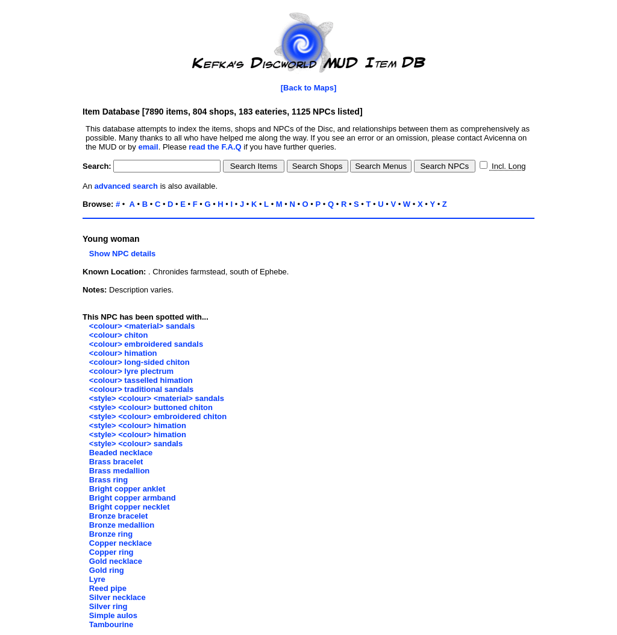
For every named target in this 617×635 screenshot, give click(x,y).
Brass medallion (119, 470)
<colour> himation (123, 353)
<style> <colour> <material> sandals (156, 398)
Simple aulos (113, 615)
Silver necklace (117, 597)
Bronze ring (111, 534)
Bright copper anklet (127, 488)
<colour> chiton (118, 335)
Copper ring (111, 552)
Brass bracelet (116, 461)
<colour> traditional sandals (141, 389)
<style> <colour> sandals (136, 443)
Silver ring (108, 606)
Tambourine (111, 624)
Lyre (97, 579)
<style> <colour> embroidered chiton (158, 416)
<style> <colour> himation (137, 425)
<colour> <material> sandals (142, 325)
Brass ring (108, 479)
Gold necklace (115, 561)
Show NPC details (119, 253)
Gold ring (106, 570)
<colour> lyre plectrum (131, 371)
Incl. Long (507, 166)
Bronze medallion (121, 524)
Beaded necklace (121, 452)
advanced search (126, 186)
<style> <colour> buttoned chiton (151, 407)
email (148, 146)
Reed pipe (108, 588)
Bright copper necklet (129, 506)
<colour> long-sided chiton (139, 362)
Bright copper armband (132, 497)
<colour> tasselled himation (141, 380)
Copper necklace (120, 543)
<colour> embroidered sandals (146, 344)
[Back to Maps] (308, 87)
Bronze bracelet (118, 515)
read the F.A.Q (215, 146)
